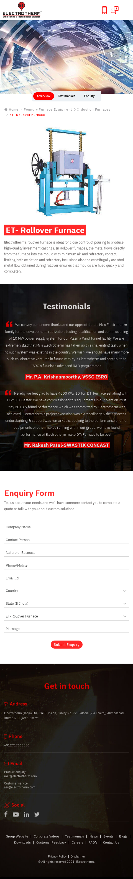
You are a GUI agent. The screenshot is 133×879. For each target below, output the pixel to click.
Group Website (17, 840)
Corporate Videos (47, 840)
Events (108, 840)
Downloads (22, 847)
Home (11, 109)
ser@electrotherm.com (19, 792)
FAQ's (93, 847)
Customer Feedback (51, 847)
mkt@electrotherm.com (20, 780)
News (93, 840)
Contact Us (111, 847)
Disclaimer (78, 861)
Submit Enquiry (67, 648)
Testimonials (74, 840)
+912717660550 (16, 750)
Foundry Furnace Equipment (48, 109)
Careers (77, 847)
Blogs (123, 840)
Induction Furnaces (94, 109)
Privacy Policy (57, 861)
